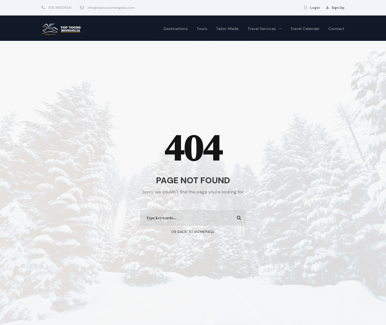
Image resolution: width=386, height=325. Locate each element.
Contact (336, 28)
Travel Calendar (305, 28)
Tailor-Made (227, 28)
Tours (201, 28)
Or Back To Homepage (193, 232)
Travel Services (261, 28)
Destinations (176, 28)
